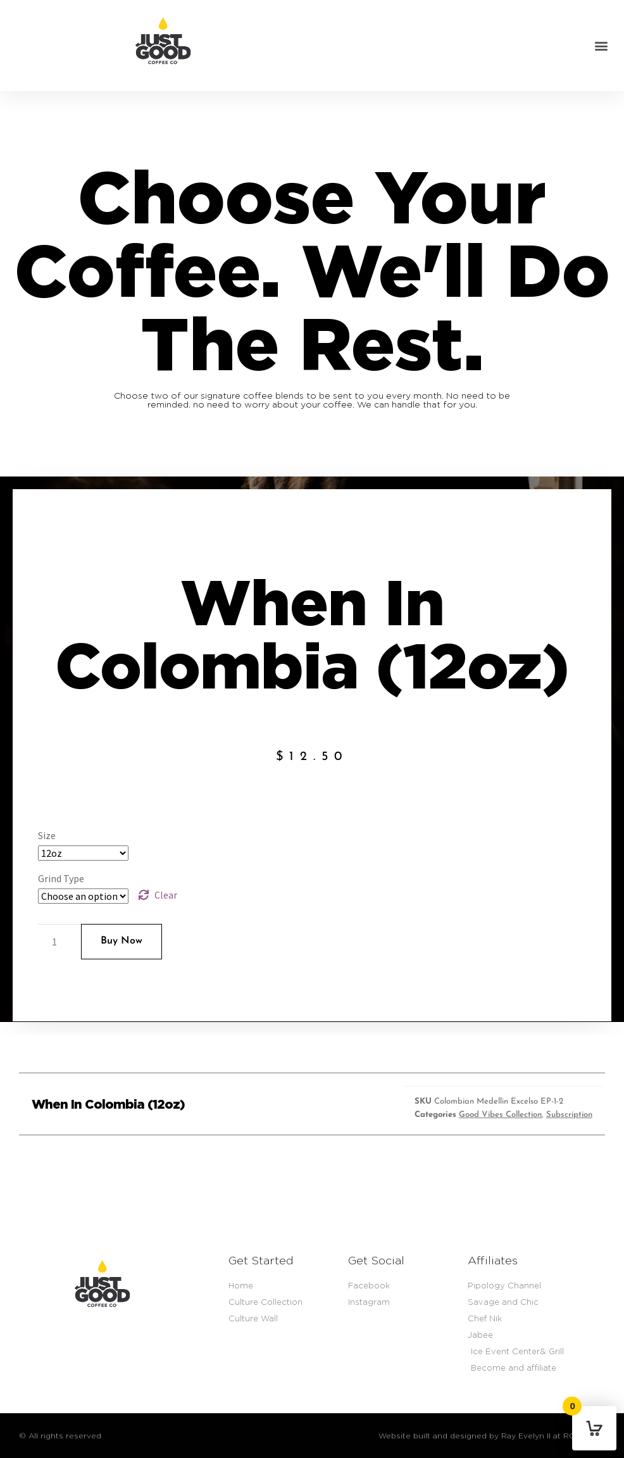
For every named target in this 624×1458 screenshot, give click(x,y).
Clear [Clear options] (165, 894)
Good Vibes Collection (500, 1115)
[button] (600, 45)
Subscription (569, 1115)
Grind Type (61, 878)
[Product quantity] (59, 941)
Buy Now (121, 941)
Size (47, 835)
